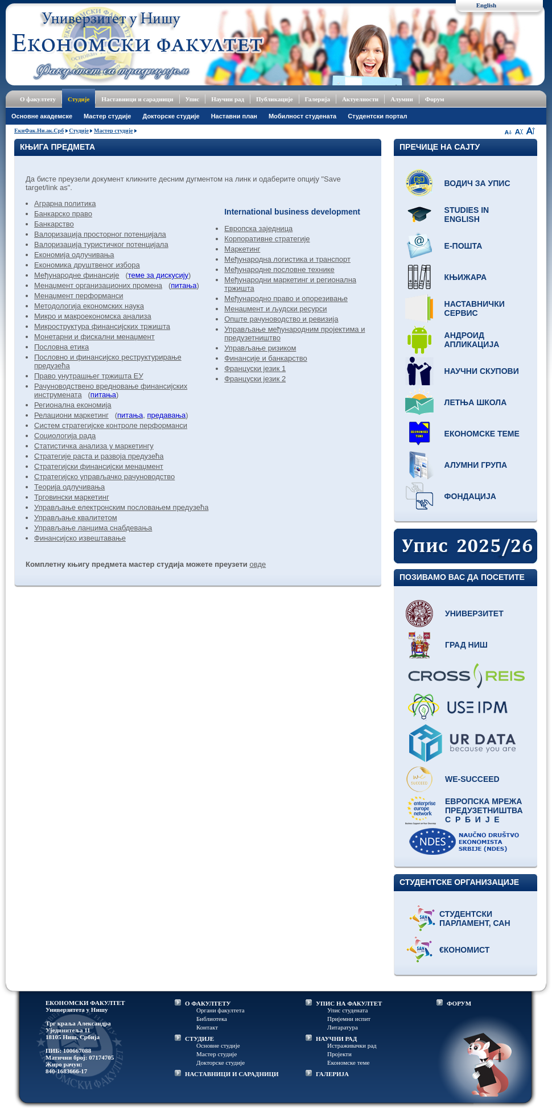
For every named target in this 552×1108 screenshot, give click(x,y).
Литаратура (342, 1027)
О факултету (38, 99)
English (486, 5)
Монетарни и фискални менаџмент (94, 336)
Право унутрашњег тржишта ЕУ (88, 376)
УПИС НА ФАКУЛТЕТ (349, 1003)
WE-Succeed (472, 779)
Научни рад (227, 99)
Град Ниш (466, 644)
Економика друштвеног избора (87, 265)
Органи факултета (220, 1010)
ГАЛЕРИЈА (332, 1073)
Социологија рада (65, 435)
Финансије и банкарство (265, 358)
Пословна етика (61, 347)
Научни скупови (481, 371)
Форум (434, 99)
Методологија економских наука (89, 306)
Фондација (470, 496)
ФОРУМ (459, 1003)
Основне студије (218, 1045)
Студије (78, 99)
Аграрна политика (65, 203)
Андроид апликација (472, 340)
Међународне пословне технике (279, 269)
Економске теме (482, 433)
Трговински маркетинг (71, 497)
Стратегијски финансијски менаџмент (98, 466)
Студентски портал (377, 116)
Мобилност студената (302, 116)
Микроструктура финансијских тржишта (102, 326)
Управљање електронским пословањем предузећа (121, 507)
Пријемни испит (348, 1018)
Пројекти (339, 1054)
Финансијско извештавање (80, 538)
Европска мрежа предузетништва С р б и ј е (484, 810)
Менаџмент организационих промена (98, 285)
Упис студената (347, 1010)
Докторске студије (170, 116)
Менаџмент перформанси (78, 295)
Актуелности (360, 99)
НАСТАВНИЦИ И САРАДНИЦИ (232, 1073)
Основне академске (41, 116)
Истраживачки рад (352, 1045)
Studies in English (466, 214)
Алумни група (476, 464)
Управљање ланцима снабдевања (93, 528)
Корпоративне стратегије (267, 238)
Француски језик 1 (255, 368)
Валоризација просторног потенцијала (100, 234)
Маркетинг (242, 249)
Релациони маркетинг (71, 415)
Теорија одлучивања (69, 487)
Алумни (401, 99)
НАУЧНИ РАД (336, 1038)
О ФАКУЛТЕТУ (208, 1003)
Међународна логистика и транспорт (287, 259)
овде (257, 564)
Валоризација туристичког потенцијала (101, 244)
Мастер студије (107, 116)
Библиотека (211, 1018)
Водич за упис (477, 183)
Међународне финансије (77, 275)
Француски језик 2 (255, 378)
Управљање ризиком (260, 348)
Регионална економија (73, 405)
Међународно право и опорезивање (286, 298)
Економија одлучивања (74, 254)
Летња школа (475, 402)
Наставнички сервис (474, 308)
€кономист (464, 949)
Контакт (207, 1027)
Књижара (465, 277)
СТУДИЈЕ (199, 1038)
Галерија (317, 99)
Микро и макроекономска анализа (92, 316)
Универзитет (474, 613)
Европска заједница (258, 228)
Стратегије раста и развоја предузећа (99, 456)
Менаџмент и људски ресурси (275, 308)
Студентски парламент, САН (474, 918)
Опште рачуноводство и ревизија (281, 319)
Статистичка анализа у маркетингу (94, 446)
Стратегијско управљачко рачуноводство (104, 476)
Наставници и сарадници (137, 99)
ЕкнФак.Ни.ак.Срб (39, 130)
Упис (193, 99)
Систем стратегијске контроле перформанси (110, 425)
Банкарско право (63, 213)
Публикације (274, 99)
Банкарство (54, 224)
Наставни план (234, 116)
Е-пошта (463, 245)
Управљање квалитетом (75, 517)
